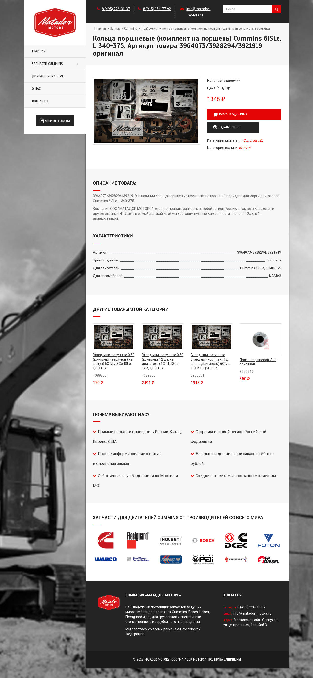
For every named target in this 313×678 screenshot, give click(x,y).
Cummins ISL (253, 140)
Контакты (40, 101)
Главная (38, 51)
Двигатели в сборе (48, 76)
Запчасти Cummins (47, 64)
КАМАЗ (244, 148)
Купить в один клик (230, 115)
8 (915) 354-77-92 (157, 9)
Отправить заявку (55, 121)
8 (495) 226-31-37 (116, 9)
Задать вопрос (226, 127)
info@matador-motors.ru (252, 613)
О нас (36, 89)
